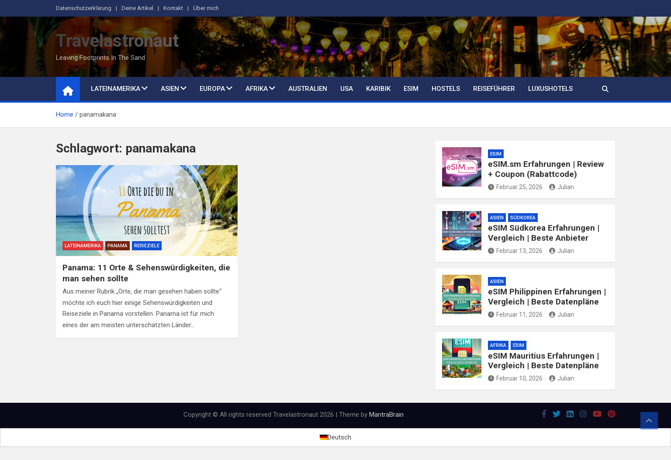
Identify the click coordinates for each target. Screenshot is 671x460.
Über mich (206, 8)
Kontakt (173, 8)
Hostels (446, 89)
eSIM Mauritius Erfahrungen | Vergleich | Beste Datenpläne (543, 361)
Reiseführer (494, 89)
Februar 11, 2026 (515, 314)
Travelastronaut (117, 41)
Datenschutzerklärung (83, 8)
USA (346, 89)
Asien (170, 89)
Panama (117, 246)
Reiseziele (146, 246)
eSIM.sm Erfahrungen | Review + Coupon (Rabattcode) (546, 169)
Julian (561, 186)
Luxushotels (550, 89)
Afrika (257, 89)
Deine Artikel (137, 8)
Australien (307, 89)
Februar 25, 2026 (515, 186)
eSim (411, 89)
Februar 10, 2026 (515, 378)
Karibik (378, 89)
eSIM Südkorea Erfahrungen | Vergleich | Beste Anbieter (543, 233)
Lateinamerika (115, 89)
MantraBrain (386, 414)
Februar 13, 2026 (515, 250)
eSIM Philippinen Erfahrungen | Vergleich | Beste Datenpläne (547, 297)
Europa (212, 89)
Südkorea (523, 218)
